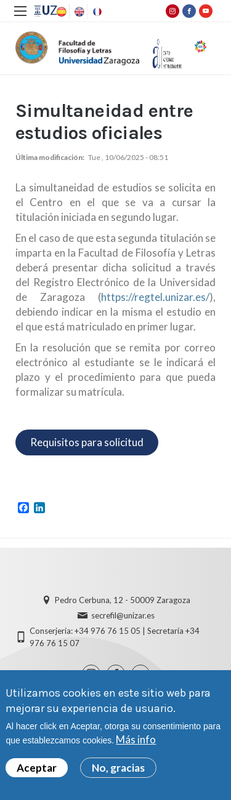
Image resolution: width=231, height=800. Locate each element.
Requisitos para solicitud (87, 442)
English (78, 11)
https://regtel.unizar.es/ (155, 296)
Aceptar (37, 770)
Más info (136, 741)
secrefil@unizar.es (123, 615)
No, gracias (118, 770)
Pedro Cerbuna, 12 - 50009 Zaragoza (122, 600)
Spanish (60, 11)
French (96, 11)
